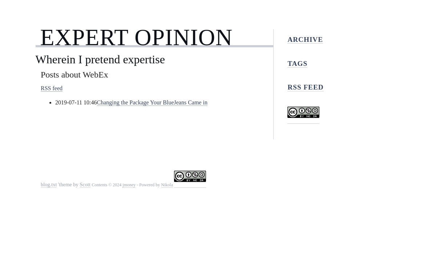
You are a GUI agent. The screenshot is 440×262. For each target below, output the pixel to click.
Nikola (167, 184)
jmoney (129, 184)
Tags (297, 63)
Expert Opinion (136, 37)
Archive (305, 39)
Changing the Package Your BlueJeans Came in (152, 102)
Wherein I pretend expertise (100, 59)
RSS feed (51, 88)
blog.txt (49, 184)
